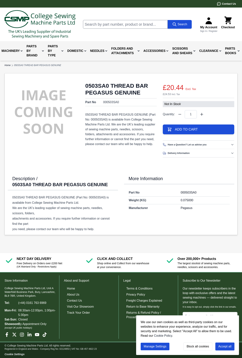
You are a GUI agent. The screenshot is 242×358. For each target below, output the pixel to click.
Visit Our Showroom (80, 306)
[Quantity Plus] (202, 114)
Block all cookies (198, 346)
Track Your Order (78, 312)
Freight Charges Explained (144, 300)
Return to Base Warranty (142, 306)
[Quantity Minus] (180, 114)
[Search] (180, 24)
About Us (73, 294)
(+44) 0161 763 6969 (32, 302)
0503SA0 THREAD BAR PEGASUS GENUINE (37, 65)
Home (71, 288)
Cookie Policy (163, 335)
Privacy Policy (135, 294)
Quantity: (169, 114)
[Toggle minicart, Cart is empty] (228, 24)
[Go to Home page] (40, 24)
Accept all (224, 346)
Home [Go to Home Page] (8, 65)
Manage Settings (155, 346)
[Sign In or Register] (208, 24)
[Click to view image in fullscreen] (43, 112)
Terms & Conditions (139, 288)
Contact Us (226, 4)
